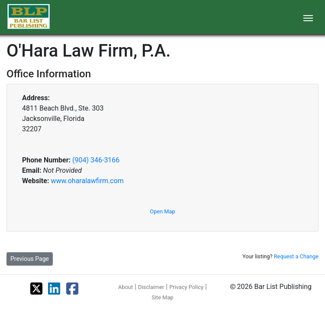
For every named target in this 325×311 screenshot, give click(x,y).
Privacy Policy (186, 287)
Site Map (162, 297)
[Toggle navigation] (308, 17)
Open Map (162, 211)
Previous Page (29, 258)
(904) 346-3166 (95, 160)
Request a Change (296, 256)
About (125, 287)
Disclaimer (151, 287)
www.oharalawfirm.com (87, 181)
